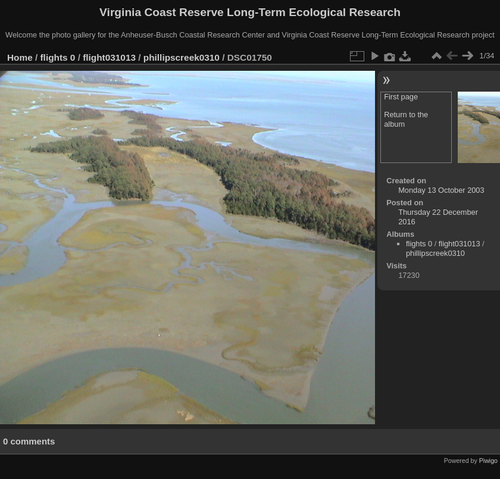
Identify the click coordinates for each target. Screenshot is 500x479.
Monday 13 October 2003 (441, 190)
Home (20, 57)
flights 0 (58, 57)
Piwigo (488, 460)
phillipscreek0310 (181, 57)
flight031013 (109, 57)
